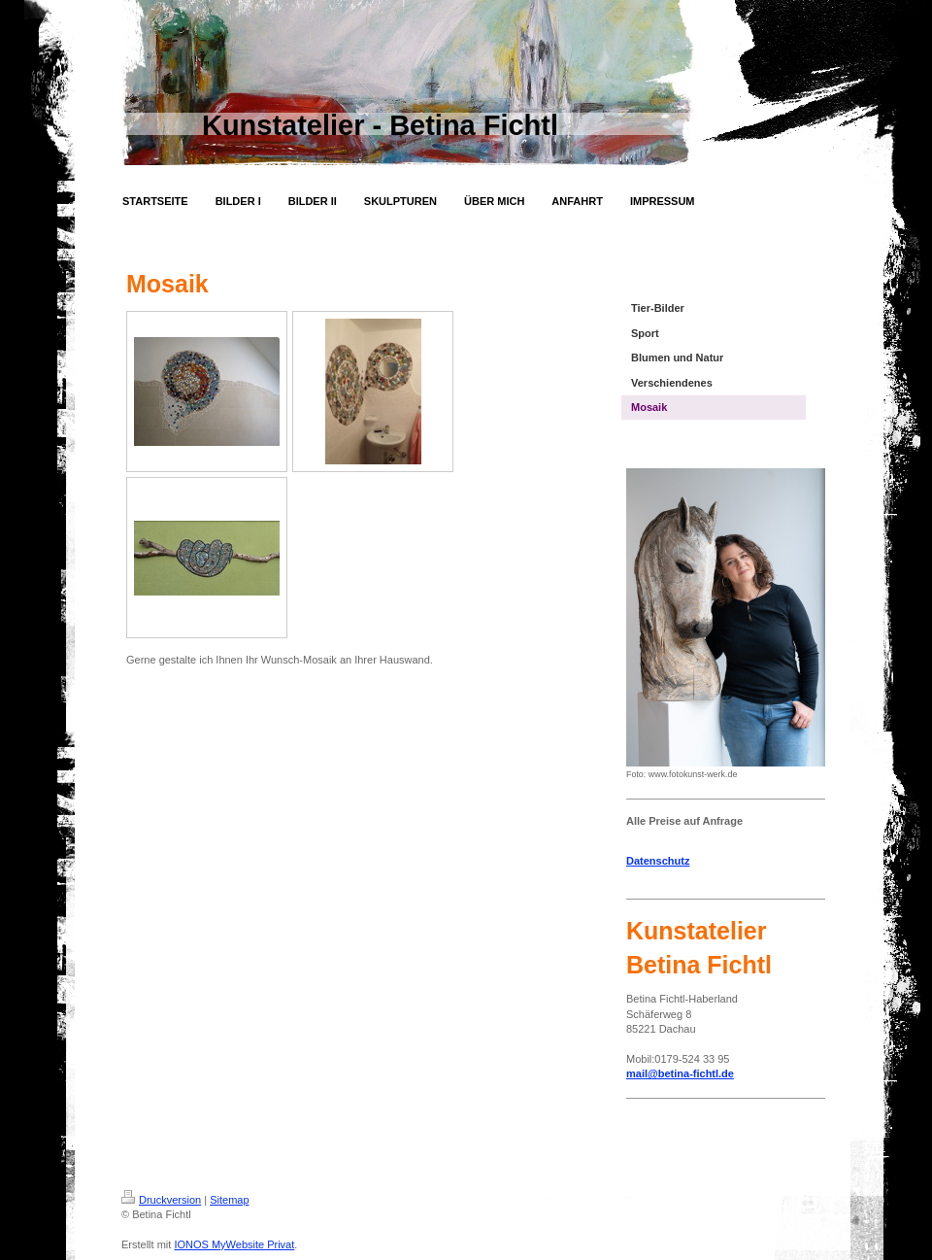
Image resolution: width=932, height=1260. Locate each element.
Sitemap (229, 1200)
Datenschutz (657, 861)
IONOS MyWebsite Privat (234, 1244)
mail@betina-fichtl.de (680, 1073)
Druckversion (161, 1200)
